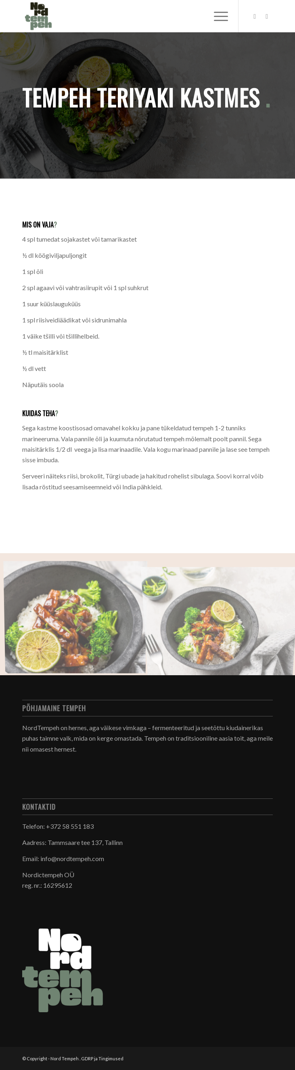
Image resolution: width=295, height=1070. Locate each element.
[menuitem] (217, 16)
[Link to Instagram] (267, 16)
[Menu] (217, 16)
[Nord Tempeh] (122, 16)
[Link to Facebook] (255, 16)
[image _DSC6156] (78, 617)
